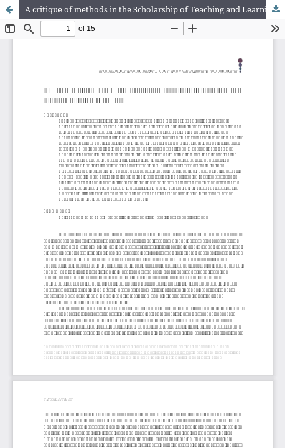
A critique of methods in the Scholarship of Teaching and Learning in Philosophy (155, 9)
